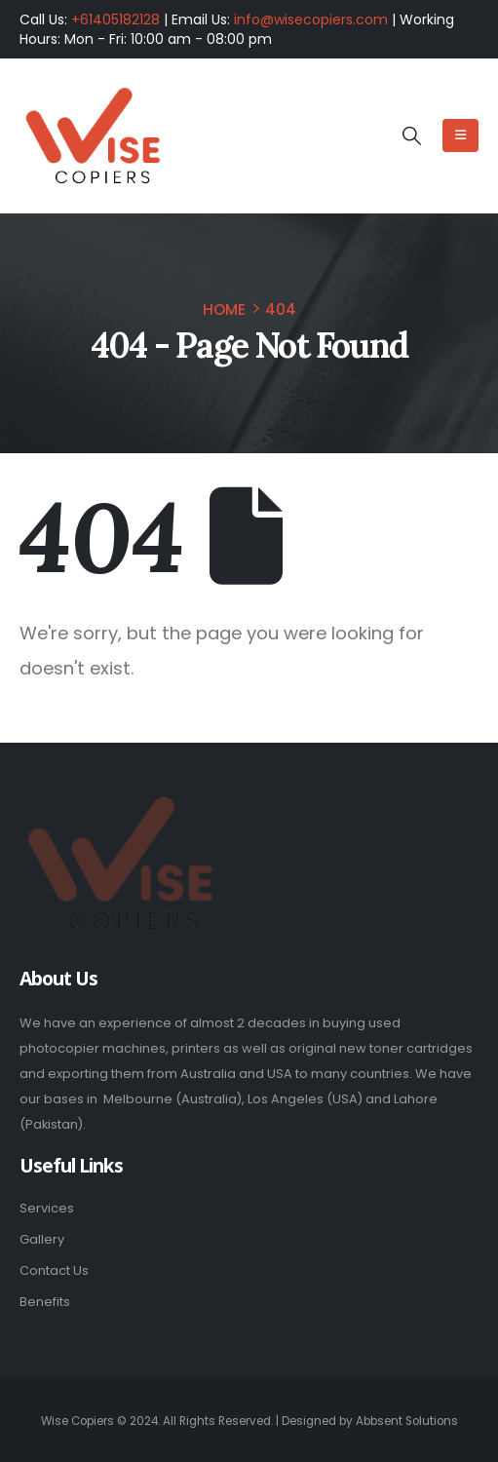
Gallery (41, 1239)
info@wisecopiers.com (311, 19)
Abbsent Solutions (407, 1421)
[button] (411, 136)
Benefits (44, 1301)
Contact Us (54, 1270)
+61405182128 (115, 19)
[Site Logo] (92, 136)
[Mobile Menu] (460, 135)
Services (46, 1208)
